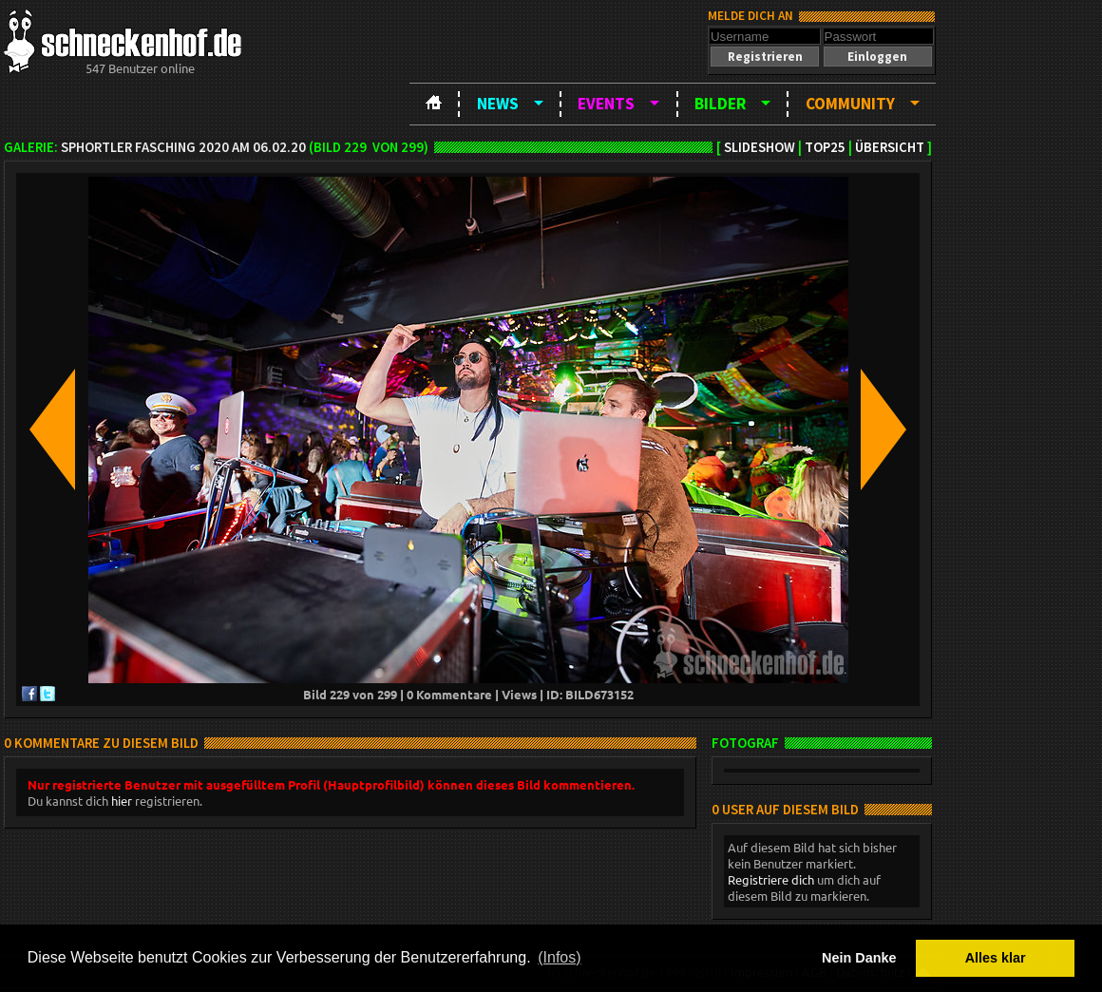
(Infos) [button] (559, 957)
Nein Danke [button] (859, 957)
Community (850, 103)
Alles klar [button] (995, 957)
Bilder (720, 103)
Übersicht (889, 147)
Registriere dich (771, 879)
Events (606, 103)
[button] (765, 57)
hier (121, 800)
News (498, 103)
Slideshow (759, 147)
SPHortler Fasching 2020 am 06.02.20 (183, 147)
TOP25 (825, 147)
